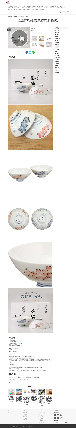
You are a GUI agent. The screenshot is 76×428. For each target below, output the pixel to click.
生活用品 (16, 9)
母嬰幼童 (62, 6)
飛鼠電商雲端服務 (30, 426)
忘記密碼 (40, 414)
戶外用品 (57, 49)
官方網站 (9, 414)
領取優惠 (66, 422)
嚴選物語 (10, 16)
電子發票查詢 (41, 422)
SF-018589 (25, 16)
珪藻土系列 (57, 57)
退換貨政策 (41, 418)
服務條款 (40, 415)
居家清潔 (39, 6)
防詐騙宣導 (41, 420)
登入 (44, 412)
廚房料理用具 (50, 6)
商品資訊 (38, 23)
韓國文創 (42, 9)
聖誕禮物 (26, 9)
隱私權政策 (41, 416)
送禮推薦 (37, 9)
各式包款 (22, 6)
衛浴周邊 (32, 9)
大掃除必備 (28, 6)
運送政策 (40, 419)
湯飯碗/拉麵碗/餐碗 (17, 16)
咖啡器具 (57, 36)
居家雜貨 (44, 6)
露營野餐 (57, 70)
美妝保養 (21, 9)
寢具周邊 (34, 6)
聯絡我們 (9, 412)
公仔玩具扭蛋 (11, 6)
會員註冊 (40, 412)
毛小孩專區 (10, 9)
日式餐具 (57, 6)
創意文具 (17, 6)
